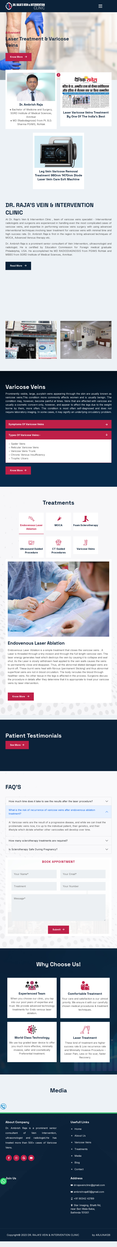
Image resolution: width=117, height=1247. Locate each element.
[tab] (30, 525)
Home (76, 1134)
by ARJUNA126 (101, 1240)
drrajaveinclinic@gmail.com (88, 1190)
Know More (18, 57)
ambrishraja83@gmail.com (87, 1197)
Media (76, 1161)
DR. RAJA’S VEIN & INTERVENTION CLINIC (60, 1240)
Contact (77, 1174)
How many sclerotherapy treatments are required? (38, 845)
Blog (75, 1168)
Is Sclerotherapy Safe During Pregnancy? (33, 853)
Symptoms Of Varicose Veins (26, 425)
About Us (78, 1141)
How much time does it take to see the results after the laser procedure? (51, 805)
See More (17, 748)
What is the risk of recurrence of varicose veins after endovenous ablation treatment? (52, 816)
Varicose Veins (81, 1148)
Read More (18, 266)
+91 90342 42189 (82, 1204)
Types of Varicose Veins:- (24, 436)
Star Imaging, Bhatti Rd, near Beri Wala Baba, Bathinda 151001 (86, 1214)
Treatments (79, 1154)
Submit (59, 934)
